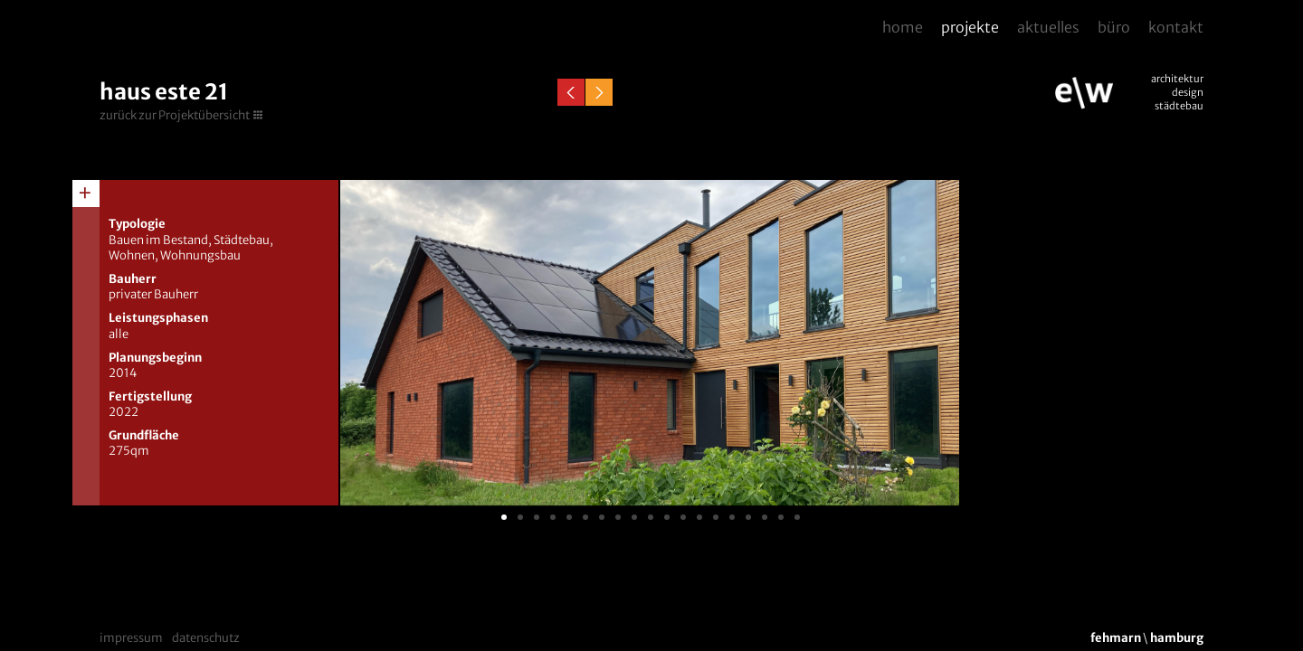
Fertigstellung (150, 396)
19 (797, 517)
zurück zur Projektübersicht (175, 115)
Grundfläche (144, 435)
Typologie (137, 223)
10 (650, 517)
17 (764, 517)
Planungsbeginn (155, 357)
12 (683, 517)
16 (748, 517)
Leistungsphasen (158, 318)
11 (667, 517)
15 (732, 517)
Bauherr (133, 279)
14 (715, 517)
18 (781, 517)
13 (699, 517)
